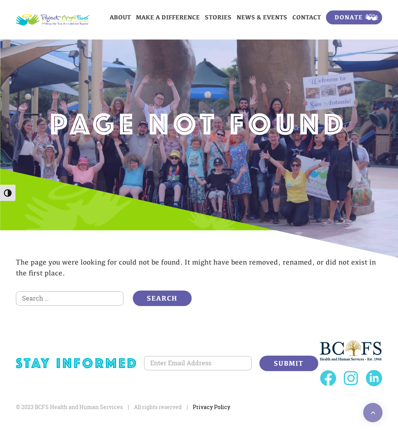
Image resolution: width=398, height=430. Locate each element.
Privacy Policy (211, 407)
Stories (218, 17)
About (120, 17)
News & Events (262, 17)
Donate (349, 17)
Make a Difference (168, 17)
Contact (306, 17)
